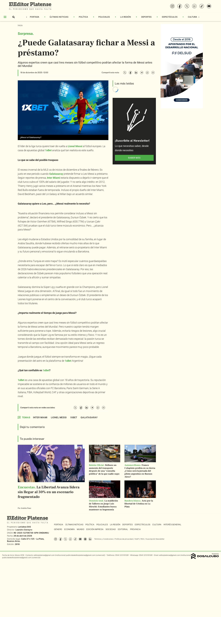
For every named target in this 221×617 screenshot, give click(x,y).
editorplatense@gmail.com (44, 555)
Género (58, 529)
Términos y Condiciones (103, 539)
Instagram (55, 539)
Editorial (123, 529)
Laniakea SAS (24, 526)
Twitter (65, 539)
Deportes (146, 17)
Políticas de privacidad (124, 539)
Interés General (172, 524)
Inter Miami (53, 177)
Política (83, 17)
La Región (125, 17)
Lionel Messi (75, 146)
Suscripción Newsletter (155, 539)
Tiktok (75, 539)
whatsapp (70, 539)
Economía (69, 529)
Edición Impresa (94, 529)
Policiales (104, 17)
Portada (34, 17)
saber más (134, 158)
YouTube (80, 539)
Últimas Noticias (59, 17)
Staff (137, 539)
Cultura (192, 17)
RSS (142, 539)
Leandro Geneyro (24, 529)
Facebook (60, 539)
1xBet (48, 150)
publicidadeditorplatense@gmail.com (80, 555)
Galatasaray (56, 173)
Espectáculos (169, 17)
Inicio (20, 25)
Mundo (80, 529)
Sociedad (111, 529)
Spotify (85, 539)
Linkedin (90, 539)
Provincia (135, 529)
